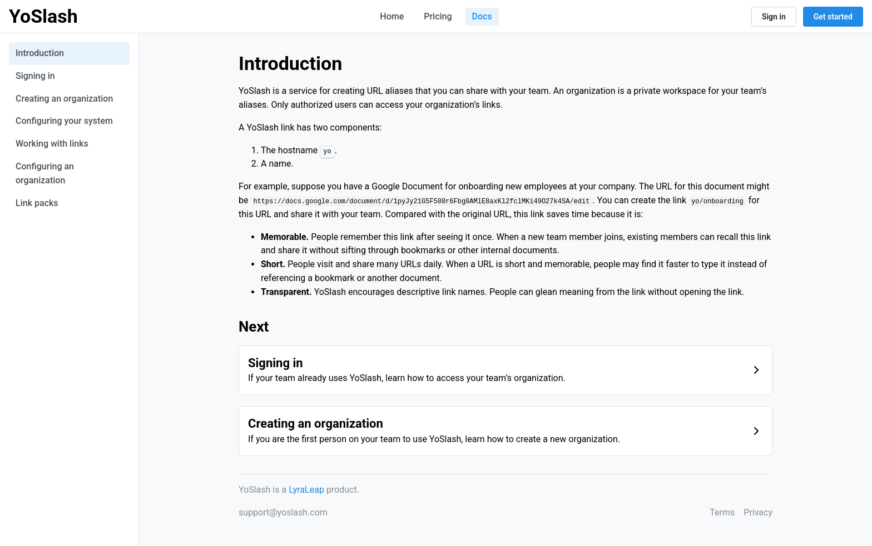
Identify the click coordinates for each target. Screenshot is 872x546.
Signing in (35, 76)
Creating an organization (64, 98)
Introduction (40, 53)
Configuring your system (64, 121)
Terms (722, 512)
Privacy (758, 512)
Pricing (438, 16)
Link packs (37, 203)
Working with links (52, 143)
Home (392, 16)
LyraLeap (306, 489)
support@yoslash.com (283, 512)
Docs (482, 16)
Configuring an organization (45, 173)
